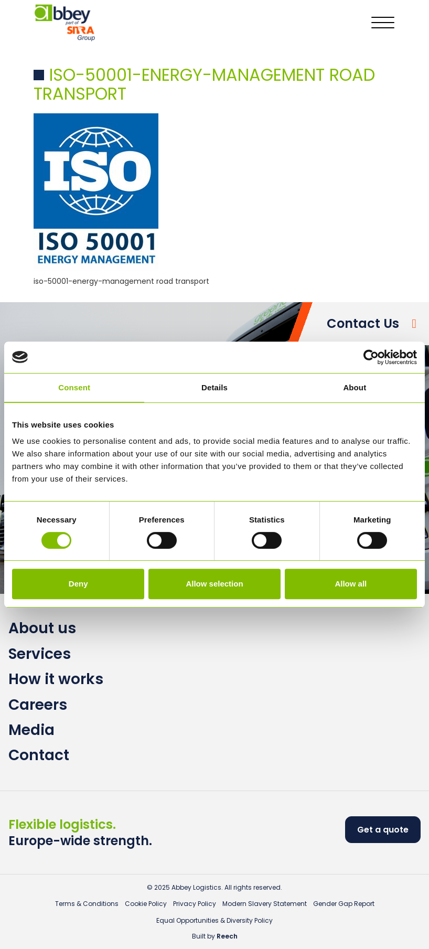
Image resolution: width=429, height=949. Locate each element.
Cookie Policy (146, 903)
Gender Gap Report (343, 903)
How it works (55, 679)
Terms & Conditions (87, 903)
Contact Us (363, 323)
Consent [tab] (74, 387)
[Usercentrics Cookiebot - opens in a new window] (371, 357)
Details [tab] (214, 387)
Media (31, 730)
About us (42, 628)
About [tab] (354, 387)
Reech (227, 936)
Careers (37, 705)
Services (39, 654)
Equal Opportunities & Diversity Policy (214, 920)
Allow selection (214, 583)
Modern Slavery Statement (264, 903)
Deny (78, 583)
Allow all (351, 583)
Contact (38, 755)
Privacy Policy (194, 903)
